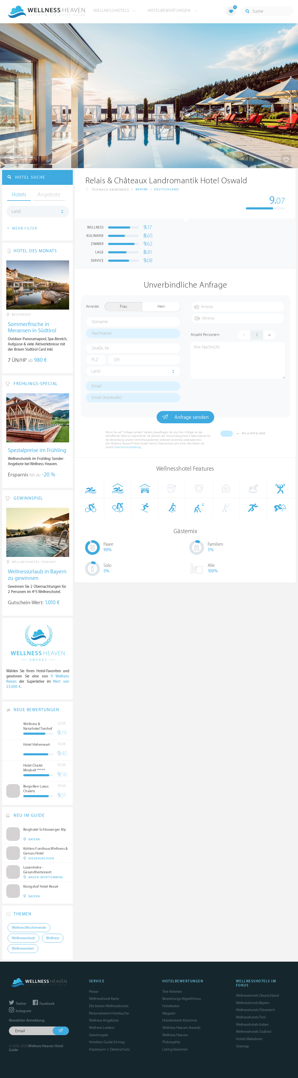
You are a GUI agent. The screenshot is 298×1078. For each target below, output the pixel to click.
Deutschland (166, 189)
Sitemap (242, 1046)
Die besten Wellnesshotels (108, 1006)
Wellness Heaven (175, 1035)
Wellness (52, 938)
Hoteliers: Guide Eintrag (107, 1042)
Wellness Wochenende (29, 928)
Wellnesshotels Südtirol (253, 1031)
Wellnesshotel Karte (104, 998)
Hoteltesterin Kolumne (179, 1020)
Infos (18, 159)
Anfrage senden (185, 417)
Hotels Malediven (249, 1039)
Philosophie (171, 1042)
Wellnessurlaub (23, 938)
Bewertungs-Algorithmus (181, 998)
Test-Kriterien (172, 991)
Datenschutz (120, 1049)
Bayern (142, 189)
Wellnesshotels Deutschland (257, 995)
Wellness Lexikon (102, 1027)
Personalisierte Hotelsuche (109, 1013)
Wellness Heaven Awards (181, 1027)
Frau (123, 306)
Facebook (43, 1004)
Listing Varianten (175, 1049)
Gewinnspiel (98, 1035)
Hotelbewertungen (172, 10)
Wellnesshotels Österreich (255, 1010)
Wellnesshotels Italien (252, 1024)
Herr (161, 306)
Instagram (20, 1011)
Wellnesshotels (114, 10)
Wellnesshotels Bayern (252, 1003)
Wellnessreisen (23, 948)
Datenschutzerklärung (127, 447)
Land (95, 371)
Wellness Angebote (104, 1020)
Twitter (17, 1004)
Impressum (97, 1049)
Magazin (168, 1013)
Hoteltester (170, 1006)
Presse (93, 991)
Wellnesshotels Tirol (251, 1017)
